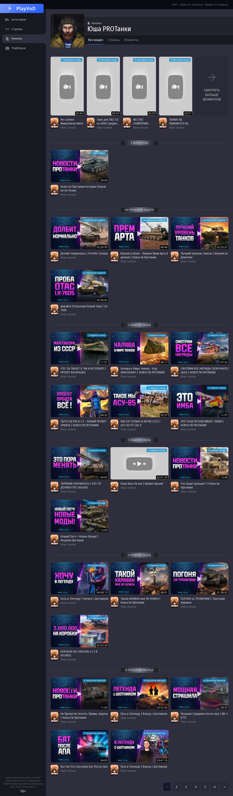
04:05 (104, 760)
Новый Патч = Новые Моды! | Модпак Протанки (79, 538)
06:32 (104, 415)
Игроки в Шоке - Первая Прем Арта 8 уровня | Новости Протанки (144, 255)
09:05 (104, 477)
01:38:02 (222, 592)
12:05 (104, 530)
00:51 (187, 113)
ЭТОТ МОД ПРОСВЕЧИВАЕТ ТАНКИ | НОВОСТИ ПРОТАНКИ (202, 423)
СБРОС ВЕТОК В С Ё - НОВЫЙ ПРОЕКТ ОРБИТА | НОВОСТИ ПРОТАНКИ (83, 423)
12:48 (224, 477)
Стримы (114, 40)
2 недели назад (96, 335)
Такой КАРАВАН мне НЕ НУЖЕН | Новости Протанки (140, 600)
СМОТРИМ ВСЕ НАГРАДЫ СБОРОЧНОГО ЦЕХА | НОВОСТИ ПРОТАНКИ (204, 370)
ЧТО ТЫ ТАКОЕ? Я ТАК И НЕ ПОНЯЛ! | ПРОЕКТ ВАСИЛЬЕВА (83, 370)
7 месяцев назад (71, 59)
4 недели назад (96, 565)
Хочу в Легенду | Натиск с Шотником (84, 598)
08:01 (164, 592)
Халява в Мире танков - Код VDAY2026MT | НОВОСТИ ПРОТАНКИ (143, 370)
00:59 (115, 113)
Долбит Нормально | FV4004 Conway (84, 253)
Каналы (94, 23)
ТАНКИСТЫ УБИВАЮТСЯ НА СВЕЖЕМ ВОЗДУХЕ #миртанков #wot (180, 125)
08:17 (164, 362)
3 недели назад (96, 450)
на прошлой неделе (94, 220)
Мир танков (68, 127)
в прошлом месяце (94, 680)
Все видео (95, 40)
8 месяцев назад (107, 59)
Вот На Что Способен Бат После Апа (84, 766)
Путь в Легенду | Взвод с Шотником (144, 714)
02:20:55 (102, 247)
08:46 (164, 247)
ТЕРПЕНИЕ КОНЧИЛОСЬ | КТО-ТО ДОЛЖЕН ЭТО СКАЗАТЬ (81, 485)
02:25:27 (222, 247)
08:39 (224, 707)
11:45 (104, 707)
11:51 (104, 362)
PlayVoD (22, 8)
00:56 (79, 113)
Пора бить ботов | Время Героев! (142, 483)
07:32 (224, 362)
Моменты (131, 40)
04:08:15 (102, 592)
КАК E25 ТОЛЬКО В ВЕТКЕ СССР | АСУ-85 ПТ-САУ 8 (140, 423)
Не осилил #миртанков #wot (72, 121)
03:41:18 (162, 760)
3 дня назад (98, 153)
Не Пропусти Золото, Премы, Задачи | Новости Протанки (84, 715)
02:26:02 (102, 300)
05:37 (164, 415)
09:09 (104, 180)
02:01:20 (162, 477)
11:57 (224, 415)
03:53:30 (162, 707)
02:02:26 (102, 645)
